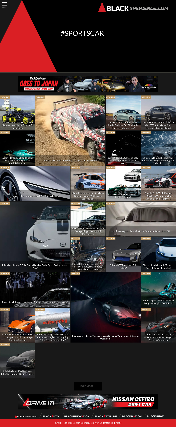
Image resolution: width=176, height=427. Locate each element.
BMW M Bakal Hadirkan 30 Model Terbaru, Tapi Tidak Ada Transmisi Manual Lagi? (123, 125)
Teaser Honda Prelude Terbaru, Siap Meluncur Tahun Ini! (158, 266)
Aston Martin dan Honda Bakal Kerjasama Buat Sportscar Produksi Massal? (17, 160)
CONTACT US (96, 423)
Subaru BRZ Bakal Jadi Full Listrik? (123, 266)
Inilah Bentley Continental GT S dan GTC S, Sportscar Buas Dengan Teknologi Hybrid (158, 125)
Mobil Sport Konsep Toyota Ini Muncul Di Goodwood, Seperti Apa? (35, 302)
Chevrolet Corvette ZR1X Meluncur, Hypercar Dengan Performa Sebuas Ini (158, 337)
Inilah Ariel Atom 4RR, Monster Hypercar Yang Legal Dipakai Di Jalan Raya (17, 125)
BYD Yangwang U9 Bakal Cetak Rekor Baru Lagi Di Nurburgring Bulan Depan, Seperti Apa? (52, 337)
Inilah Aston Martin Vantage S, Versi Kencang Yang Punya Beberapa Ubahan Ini (105, 337)
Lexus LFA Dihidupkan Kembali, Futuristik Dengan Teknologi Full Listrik (158, 160)
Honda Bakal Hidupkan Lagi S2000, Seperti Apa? (35, 195)
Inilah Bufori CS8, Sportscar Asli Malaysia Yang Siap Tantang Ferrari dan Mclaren (88, 266)
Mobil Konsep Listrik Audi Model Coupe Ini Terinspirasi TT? (140, 231)
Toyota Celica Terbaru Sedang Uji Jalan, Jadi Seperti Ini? (70, 160)
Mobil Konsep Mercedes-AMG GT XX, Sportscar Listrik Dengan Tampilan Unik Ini (17, 337)
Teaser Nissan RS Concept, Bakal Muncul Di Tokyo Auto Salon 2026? (123, 160)
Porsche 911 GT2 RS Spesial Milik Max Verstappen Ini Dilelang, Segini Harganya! (158, 196)
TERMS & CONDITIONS (112, 423)
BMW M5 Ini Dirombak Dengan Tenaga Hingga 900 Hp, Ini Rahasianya (88, 231)
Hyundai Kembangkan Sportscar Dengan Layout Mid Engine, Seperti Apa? (88, 196)
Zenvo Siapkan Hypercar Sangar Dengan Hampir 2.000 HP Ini (158, 302)
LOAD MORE (88, 386)
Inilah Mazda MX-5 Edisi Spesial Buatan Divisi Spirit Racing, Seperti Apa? (35, 266)
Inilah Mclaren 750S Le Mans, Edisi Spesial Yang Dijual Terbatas (17, 372)
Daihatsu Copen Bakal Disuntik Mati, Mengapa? (123, 196)
